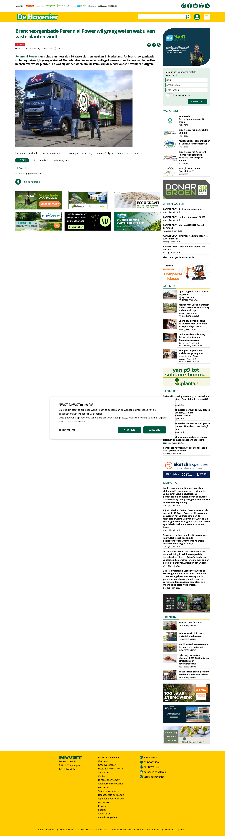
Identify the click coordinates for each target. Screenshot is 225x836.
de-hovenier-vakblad (155, 771)
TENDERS (170, 391)
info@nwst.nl (150, 757)
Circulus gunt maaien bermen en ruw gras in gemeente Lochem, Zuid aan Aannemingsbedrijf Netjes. (186, 412)
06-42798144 (151, 767)
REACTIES (22, 168)
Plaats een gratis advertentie (178, 257)
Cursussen (103, 772)
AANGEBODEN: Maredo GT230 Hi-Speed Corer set (183, 226)
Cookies (102, 809)
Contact (102, 776)
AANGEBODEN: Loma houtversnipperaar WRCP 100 (184, 248)
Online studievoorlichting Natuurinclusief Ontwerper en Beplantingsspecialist (193, 323)
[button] (67, 430)
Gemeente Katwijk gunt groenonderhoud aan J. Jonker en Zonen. (185, 449)
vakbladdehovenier (154, 776)
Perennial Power (26, 56)
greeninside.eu (169, 829)
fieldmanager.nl (46, 829)
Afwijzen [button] (129, 429)
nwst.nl (184, 829)
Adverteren (104, 813)
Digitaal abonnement (109, 779)
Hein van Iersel (23, 48)
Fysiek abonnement (108, 757)
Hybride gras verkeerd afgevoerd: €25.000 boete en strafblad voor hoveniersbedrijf (194, 659)
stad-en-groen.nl (84, 829)
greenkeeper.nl (65, 829)
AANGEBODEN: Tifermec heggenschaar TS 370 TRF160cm (185, 237)
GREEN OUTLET (174, 204)
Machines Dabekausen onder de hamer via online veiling (194, 646)
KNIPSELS (170, 483)
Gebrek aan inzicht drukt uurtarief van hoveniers (192, 635)
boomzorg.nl (103, 829)
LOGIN (22, 160)
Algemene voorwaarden (111, 798)
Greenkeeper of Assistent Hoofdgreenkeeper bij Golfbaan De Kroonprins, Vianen (192, 156)
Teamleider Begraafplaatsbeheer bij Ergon (192, 119)
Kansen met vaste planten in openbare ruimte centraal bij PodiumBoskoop (194, 307)
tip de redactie (32, 181)
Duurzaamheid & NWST (110, 768)
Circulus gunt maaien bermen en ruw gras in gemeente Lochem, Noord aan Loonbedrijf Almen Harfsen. (186, 426)
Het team (103, 787)
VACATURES (171, 111)
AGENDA (169, 286)
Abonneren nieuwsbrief (110, 783)
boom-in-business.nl (148, 829)
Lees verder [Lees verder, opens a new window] (79, 421)
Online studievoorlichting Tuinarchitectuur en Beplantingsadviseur (192, 337)
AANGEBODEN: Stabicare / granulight (182, 209)
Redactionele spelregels (111, 794)
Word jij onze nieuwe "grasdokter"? (189, 170)
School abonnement (108, 791)
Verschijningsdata (107, 817)
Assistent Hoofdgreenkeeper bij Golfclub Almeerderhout (194, 142)
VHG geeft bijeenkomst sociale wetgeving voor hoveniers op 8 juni (191, 353)
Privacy (102, 806)
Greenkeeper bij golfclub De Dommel (193, 131)
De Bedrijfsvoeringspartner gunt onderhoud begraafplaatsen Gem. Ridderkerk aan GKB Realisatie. (186, 399)
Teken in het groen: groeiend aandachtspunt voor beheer (194, 673)
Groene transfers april (190, 622)
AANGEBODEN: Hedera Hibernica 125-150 (184, 217)
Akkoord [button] (154, 429)
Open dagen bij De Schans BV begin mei (194, 293)
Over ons (103, 761)
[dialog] (112, 418)
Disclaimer (103, 802)
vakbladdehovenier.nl (123, 829)
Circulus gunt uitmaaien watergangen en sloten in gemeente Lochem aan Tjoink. (185, 438)
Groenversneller (107, 764)
